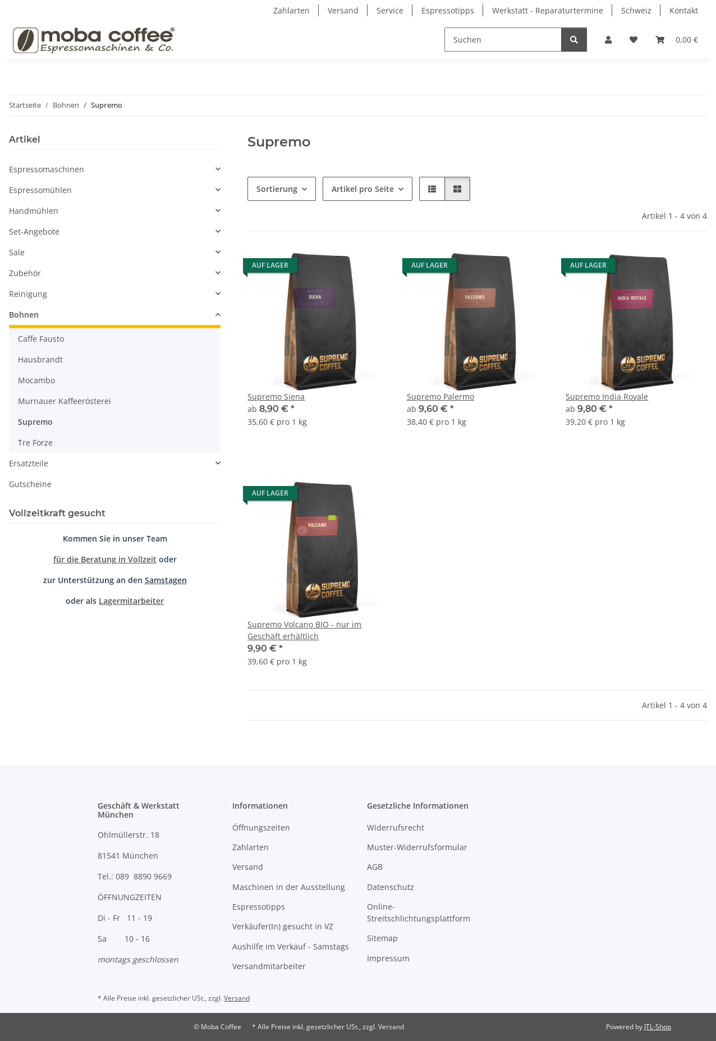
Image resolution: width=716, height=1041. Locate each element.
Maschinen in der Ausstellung (288, 887)
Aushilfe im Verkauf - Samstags (290, 946)
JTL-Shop (657, 1026)
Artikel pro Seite (363, 189)
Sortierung (276, 189)
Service (390, 10)
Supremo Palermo (440, 396)
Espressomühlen (40, 190)
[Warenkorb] (676, 39)
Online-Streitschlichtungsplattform (418, 912)
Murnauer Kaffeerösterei (64, 401)
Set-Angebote (34, 231)
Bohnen (24, 314)
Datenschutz (390, 887)
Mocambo (36, 380)
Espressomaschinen (46, 169)
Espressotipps (447, 10)
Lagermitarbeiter (131, 600)
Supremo (35, 421)
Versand (343, 10)
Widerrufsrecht (395, 827)
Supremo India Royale (607, 396)
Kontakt (683, 10)
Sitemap (382, 938)
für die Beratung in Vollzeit (105, 559)
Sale (17, 252)
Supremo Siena (276, 396)
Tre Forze (35, 442)
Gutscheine (30, 484)
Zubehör (25, 273)
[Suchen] (503, 39)
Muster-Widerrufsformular (417, 847)
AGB (375, 866)
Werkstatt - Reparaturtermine (547, 10)
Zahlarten (291, 10)
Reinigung (28, 293)
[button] (608, 39)
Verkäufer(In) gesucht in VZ (282, 926)
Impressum (388, 958)
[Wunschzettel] (633, 39)
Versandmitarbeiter (269, 966)
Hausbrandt (40, 359)
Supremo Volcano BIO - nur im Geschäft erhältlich (304, 630)
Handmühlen (33, 210)
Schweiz (636, 10)
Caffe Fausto (41, 338)
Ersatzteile (28, 463)
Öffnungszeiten (261, 827)
